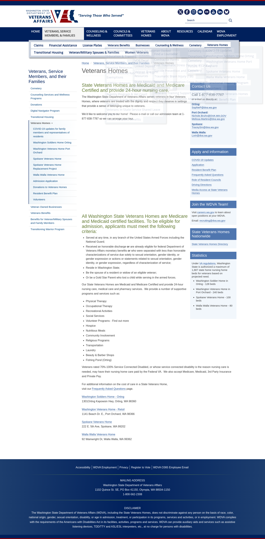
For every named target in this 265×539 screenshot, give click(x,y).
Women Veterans (126, 52)
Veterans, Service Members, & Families (60, 33)
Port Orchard (200, 112)
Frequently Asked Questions (208, 174)
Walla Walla (199, 132)
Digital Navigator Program (45, 110)
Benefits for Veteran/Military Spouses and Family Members (51, 221)
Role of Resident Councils (206, 179)
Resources (185, 31)
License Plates (86, 45)
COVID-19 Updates (203, 159)
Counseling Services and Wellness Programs (50, 96)
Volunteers (39, 199)
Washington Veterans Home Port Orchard (51, 150)
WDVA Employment (227, 33)
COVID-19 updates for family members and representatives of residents (51, 132)
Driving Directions (202, 184)
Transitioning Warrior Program (47, 229)
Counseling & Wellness (163, 45)
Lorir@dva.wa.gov (202, 135)
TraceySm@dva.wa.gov (205, 127)
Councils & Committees (123, 33)
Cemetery (189, 45)
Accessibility (83, 467)
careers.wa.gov (205, 212)
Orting (195, 104)
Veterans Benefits (112, 45)
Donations (36, 104)
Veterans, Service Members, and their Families (47, 76)
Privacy (123, 467)
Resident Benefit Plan (45, 193)
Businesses (136, 45)
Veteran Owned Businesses (46, 206)
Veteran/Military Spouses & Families (87, 52)
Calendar (205, 31)
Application (198, 164)
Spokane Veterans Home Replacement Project (47, 166)
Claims (38, 45)
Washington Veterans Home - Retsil (103, 409)
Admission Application (45, 181)
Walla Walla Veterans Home (49, 174)
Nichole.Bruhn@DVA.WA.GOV (209, 115)
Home (35, 31)
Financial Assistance (59, 45)
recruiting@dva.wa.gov (212, 220)
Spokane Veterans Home (47, 158)
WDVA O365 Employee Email (171, 467)
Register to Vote (140, 467)
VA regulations (207, 263)
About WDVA (166, 33)
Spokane (197, 124)
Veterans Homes (211, 45)
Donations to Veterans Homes (50, 187)
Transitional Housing (46, 52)
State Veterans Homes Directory (210, 244)
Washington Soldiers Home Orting (52, 142)
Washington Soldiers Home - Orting (103, 396)
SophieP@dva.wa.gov (204, 107)
